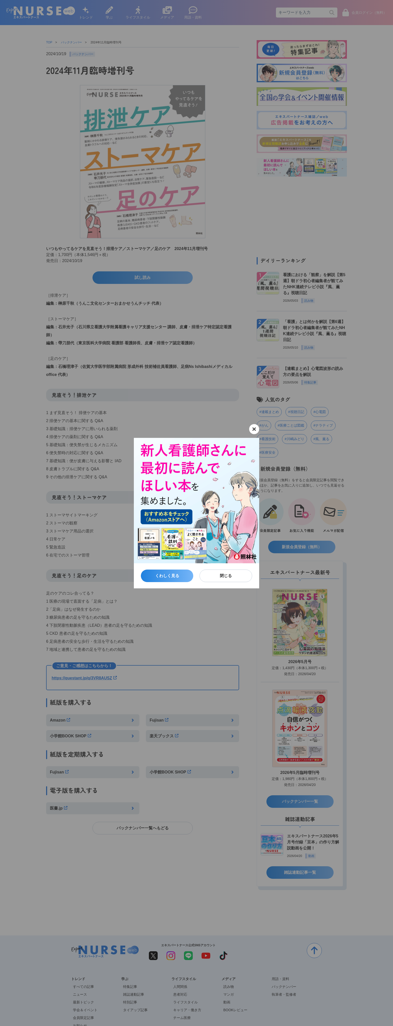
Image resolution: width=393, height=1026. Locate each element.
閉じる (226, 576)
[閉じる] (254, 429)
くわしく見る (167, 576)
